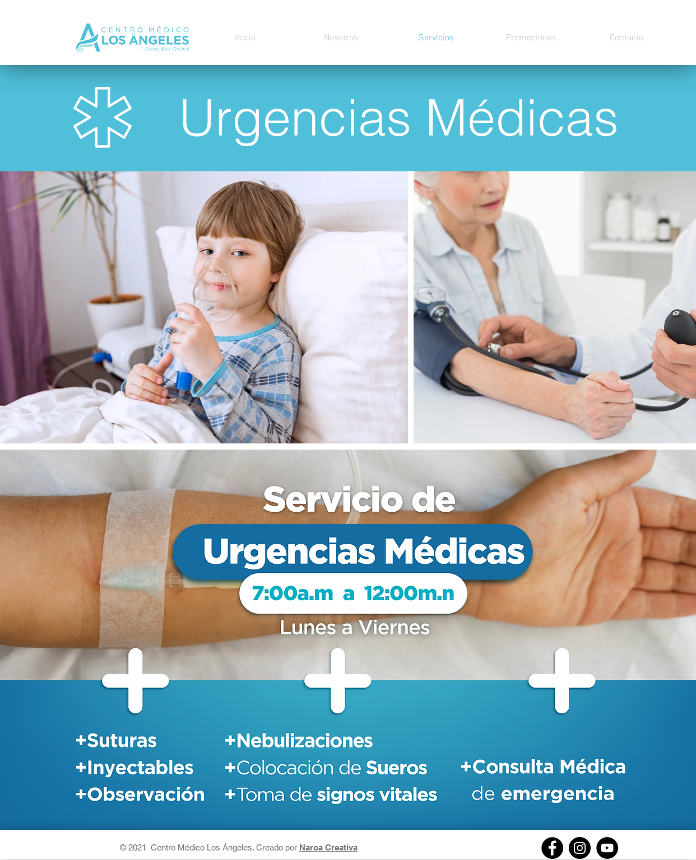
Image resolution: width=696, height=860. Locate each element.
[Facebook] (552, 848)
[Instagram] (580, 848)
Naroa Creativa (328, 847)
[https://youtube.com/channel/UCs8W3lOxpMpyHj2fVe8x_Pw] (607, 848)
